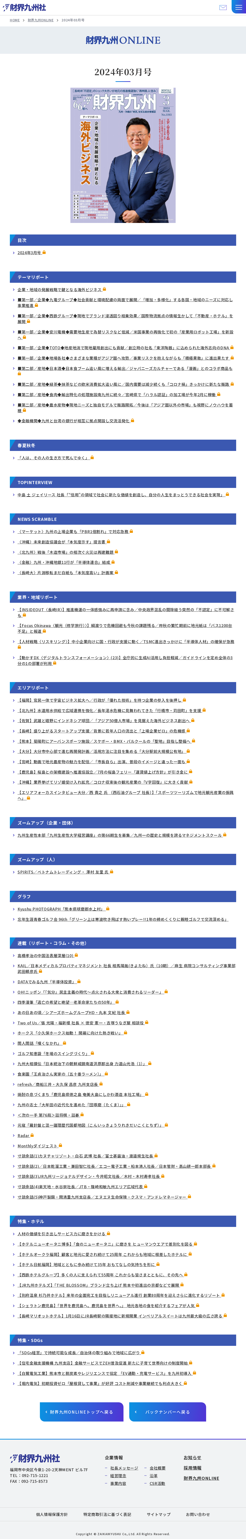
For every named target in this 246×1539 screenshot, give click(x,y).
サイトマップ (159, 1514)
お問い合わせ (198, 1514)
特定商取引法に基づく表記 (107, 1514)
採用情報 (193, 1468)
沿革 (154, 1475)
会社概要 (158, 1468)
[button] (239, 6)
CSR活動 (157, 1483)
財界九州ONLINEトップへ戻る (81, 1412)
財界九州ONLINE (41, 20)
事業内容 (118, 1483)
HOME (15, 20)
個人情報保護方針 (52, 1514)
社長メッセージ (124, 1468)
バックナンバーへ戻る (167, 1412)
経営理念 (118, 1475)
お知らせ (193, 1457)
